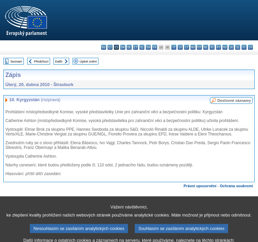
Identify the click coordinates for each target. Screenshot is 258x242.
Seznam (16, 61)
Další (58, 61)
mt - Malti (199, 47)
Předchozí (41, 61)
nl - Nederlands (205, 47)
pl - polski (212, 47)
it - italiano (173, 47)
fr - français (154, 47)
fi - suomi (244, 47)
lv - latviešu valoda (180, 47)
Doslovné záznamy (234, 100)
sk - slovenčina (231, 47)
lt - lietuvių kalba (186, 47)
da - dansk (122, 47)
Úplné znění (88, 61)
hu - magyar (193, 47)
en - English (148, 47)
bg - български (103, 47)
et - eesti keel (135, 47)
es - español (110, 47)
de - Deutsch (129, 47)
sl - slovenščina (237, 47)
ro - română (224, 47)
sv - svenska (250, 47)
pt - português (218, 47)
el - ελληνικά (141, 47)
